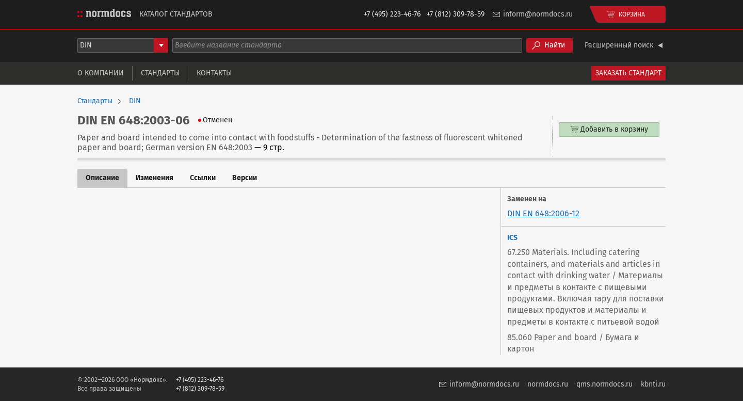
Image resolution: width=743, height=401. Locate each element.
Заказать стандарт (628, 73)
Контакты (214, 73)
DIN (135, 101)
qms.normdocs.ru (604, 384)
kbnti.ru (653, 384)
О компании (100, 73)
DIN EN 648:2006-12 (543, 213)
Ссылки (203, 177)
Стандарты (160, 73)
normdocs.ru (547, 384)
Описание (102, 177)
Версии (244, 177)
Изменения (154, 177)
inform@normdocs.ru (538, 14)
